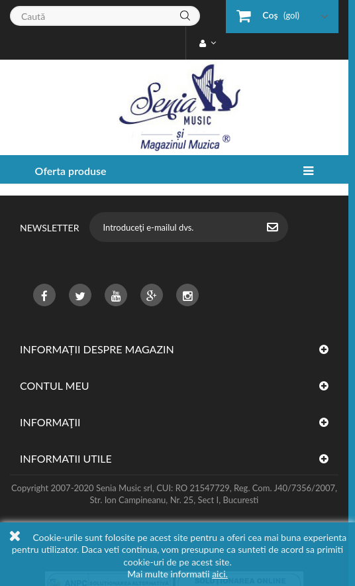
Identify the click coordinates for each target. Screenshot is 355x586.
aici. (220, 573)
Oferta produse (71, 144)
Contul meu (54, 359)
